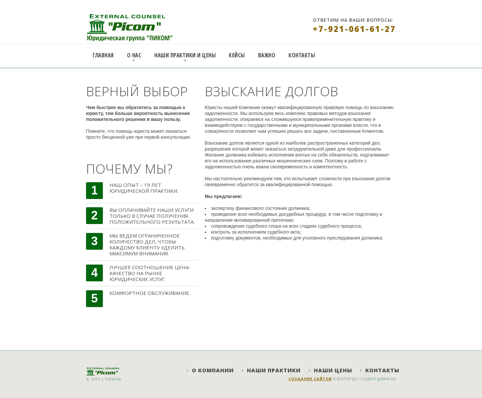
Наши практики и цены (185, 55)
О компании (213, 370)
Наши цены (333, 370)
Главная (103, 55)
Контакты (301, 55)
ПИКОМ (113, 379)
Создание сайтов (310, 378)
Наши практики (274, 370)
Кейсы (237, 55)
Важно (267, 55)
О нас (134, 55)
